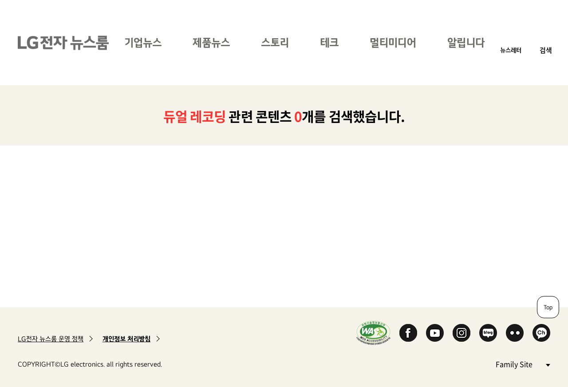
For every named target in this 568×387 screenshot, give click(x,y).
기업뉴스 (143, 42)
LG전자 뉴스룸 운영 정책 (50, 339)
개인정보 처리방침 (126, 339)
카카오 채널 (541, 333)
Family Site (523, 363)
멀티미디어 (393, 42)
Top (548, 307)
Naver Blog (488, 333)
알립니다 (466, 42)
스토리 (275, 42)
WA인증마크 (373, 332)
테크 (329, 42)
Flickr (515, 333)
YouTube (435, 333)
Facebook (408, 333)
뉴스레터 (510, 50)
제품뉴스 (211, 42)
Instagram (461, 333)
